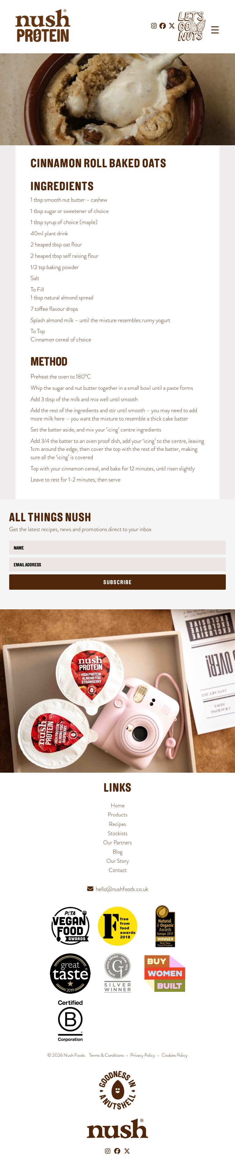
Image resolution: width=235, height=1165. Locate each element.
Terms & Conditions (106, 1055)
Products (118, 815)
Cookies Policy (175, 1055)
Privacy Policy (142, 1055)
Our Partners (117, 843)
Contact (118, 870)
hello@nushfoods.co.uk (122, 889)
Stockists (118, 833)
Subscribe (117, 583)
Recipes (117, 824)
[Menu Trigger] (215, 29)
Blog (117, 852)
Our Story (117, 861)
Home (118, 805)
